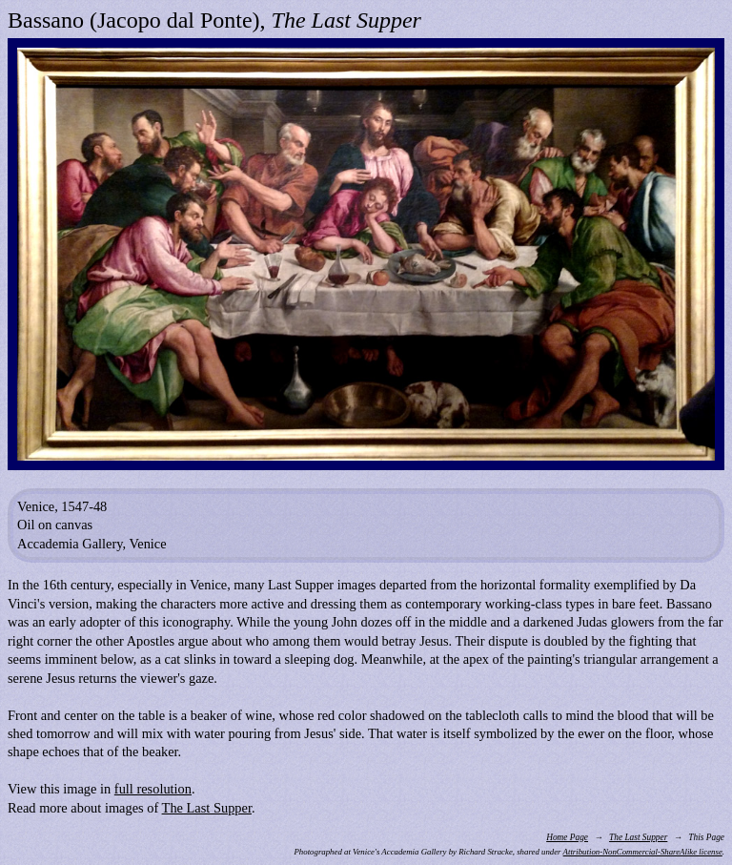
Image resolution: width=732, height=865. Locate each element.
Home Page (567, 837)
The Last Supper (207, 807)
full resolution (153, 788)
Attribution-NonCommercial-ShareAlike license (642, 851)
